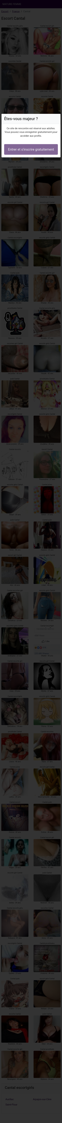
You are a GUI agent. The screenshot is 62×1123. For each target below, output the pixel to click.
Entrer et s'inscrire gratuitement (31, 149)
